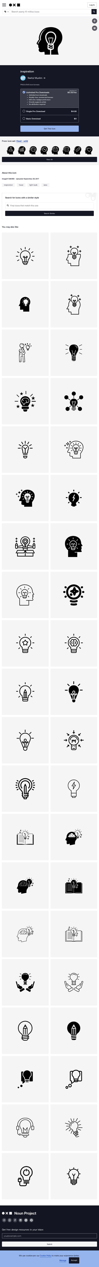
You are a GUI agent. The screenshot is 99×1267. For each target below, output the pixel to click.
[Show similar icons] (94, 28)
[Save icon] (94, 21)
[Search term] (50, 11)
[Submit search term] (94, 11)
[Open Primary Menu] (4, 5)
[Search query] (49, 205)
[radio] (50, 98)
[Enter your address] (49, 1235)
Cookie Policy (45, 1255)
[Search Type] (6, 11)
